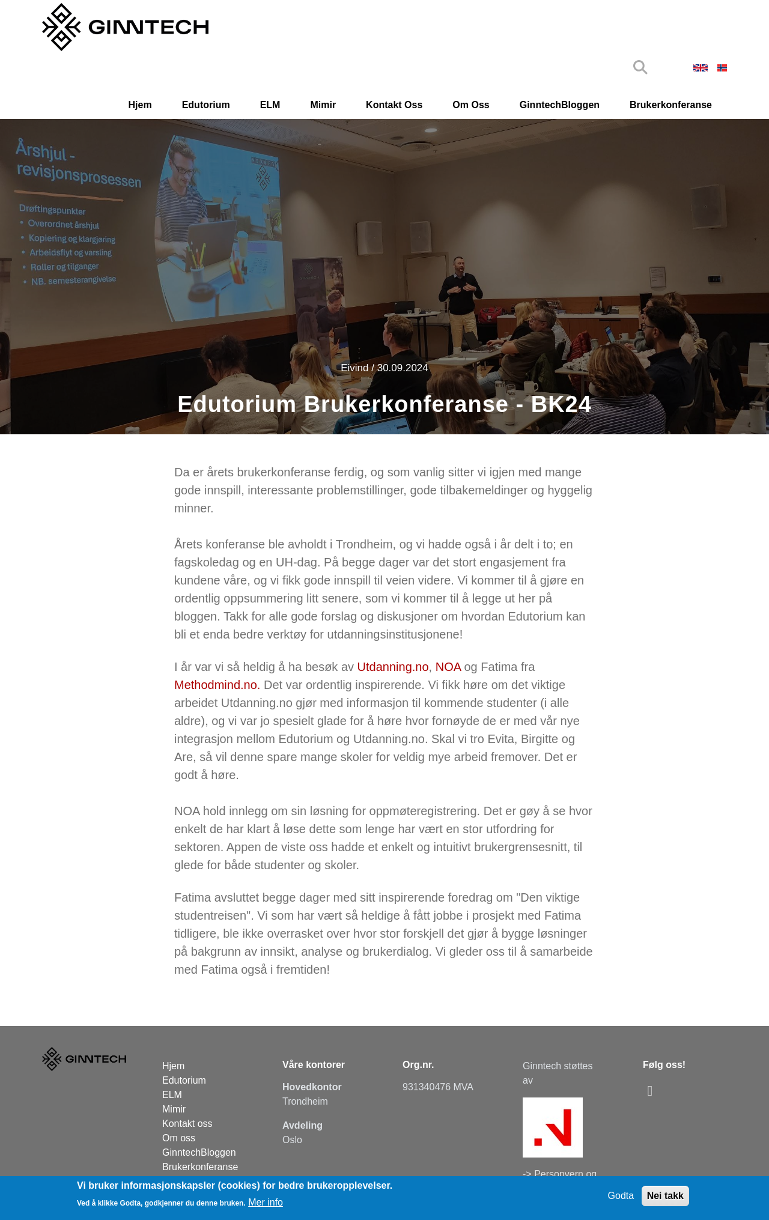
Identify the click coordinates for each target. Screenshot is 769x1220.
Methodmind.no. (217, 684)
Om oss (470, 105)
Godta (621, 1196)
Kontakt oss (394, 105)
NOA (450, 666)
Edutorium (206, 105)
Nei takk (665, 1196)
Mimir (323, 105)
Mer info (265, 1202)
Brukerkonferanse (671, 105)
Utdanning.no (393, 666)
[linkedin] (653, 1090)
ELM (270, 105)
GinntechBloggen (560, 105)
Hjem (140, 105)
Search (640, 67)
